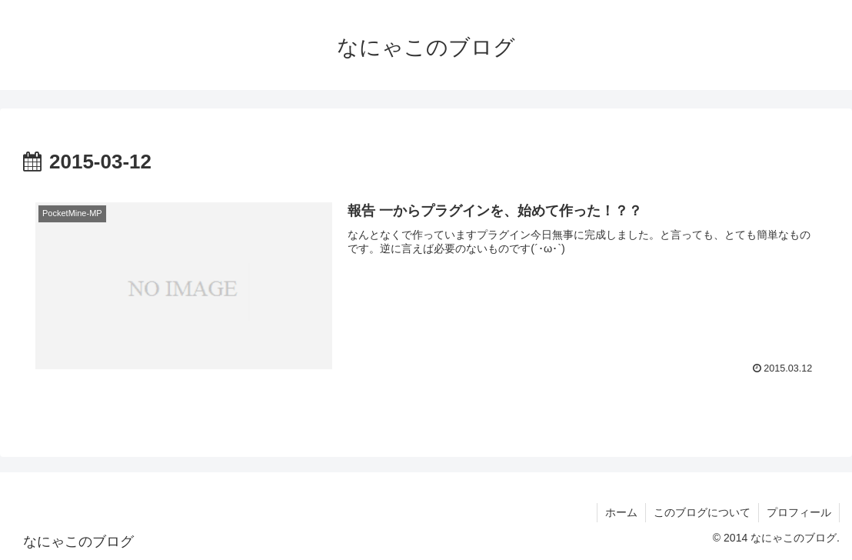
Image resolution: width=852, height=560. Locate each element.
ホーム (621, 512)
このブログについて (702, 512)
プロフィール (799, 512)
